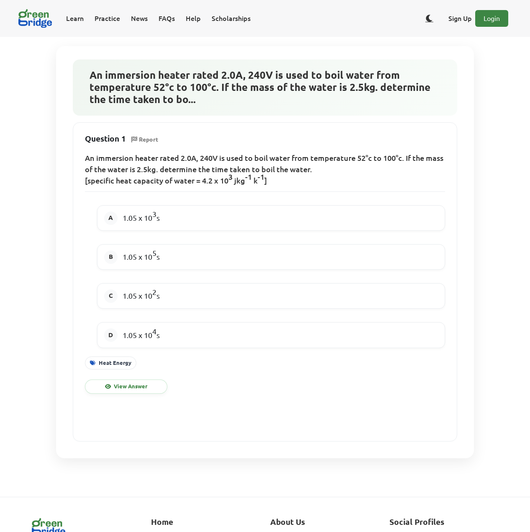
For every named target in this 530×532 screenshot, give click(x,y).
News (139, 18)
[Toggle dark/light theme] (429, 18)
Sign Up (460, 18)
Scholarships (231, 18)
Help (193, 18)
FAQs (167, 18)
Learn (75, 18)
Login (492, 18)
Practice (107, 18)
